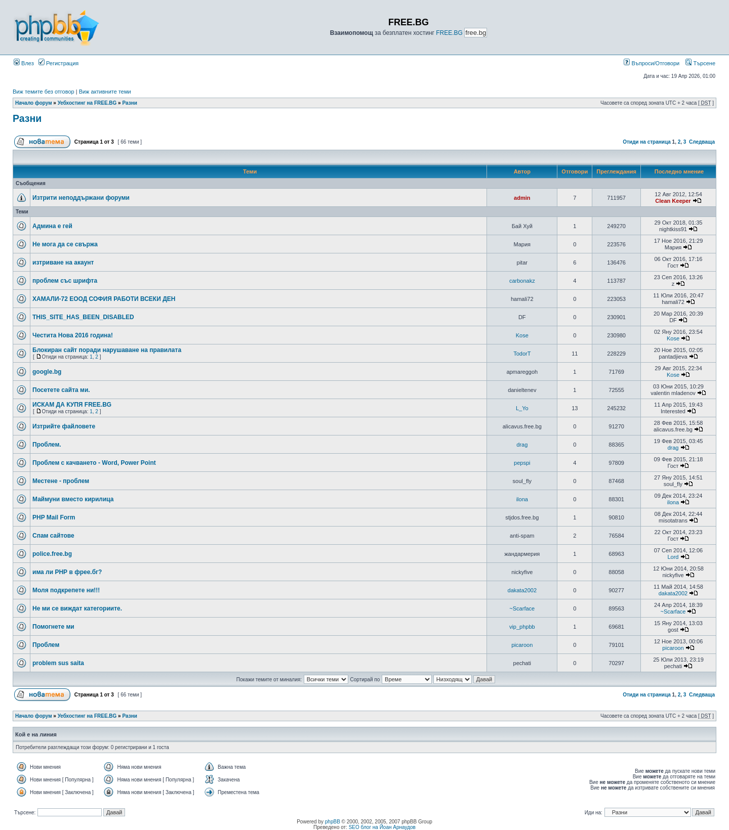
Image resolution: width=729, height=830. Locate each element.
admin (522, 198)
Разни (129, 103)
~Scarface (522, 608)
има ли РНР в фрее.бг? (67, 572)
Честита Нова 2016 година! (72, 335)
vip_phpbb (522, 627)
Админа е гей (52, 226)
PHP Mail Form (53, 517)
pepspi (522, 463)
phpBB (332, 821)
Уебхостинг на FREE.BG (87, 103)
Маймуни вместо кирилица (73, 499)
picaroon (522, 645)
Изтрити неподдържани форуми (81, 197)
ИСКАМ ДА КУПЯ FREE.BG (71, 404)
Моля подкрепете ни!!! (66, 590)
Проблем (45, 644)
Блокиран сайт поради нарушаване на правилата (106, 350)
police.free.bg (52, 553)
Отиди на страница (647, 142)
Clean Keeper (673, 201)
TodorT (522, 354)
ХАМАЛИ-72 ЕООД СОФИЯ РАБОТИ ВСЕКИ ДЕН (103, 298)
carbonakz (522, 281)
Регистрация (58, 63)
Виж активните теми (105, 92)
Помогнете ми (53, 626)
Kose (522, 335)
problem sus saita (58, 663)
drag (522, 445)
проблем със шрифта (64, 280)
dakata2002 (522, 590)
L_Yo (522, 408)
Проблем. (46, 444)
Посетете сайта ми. (61, 390)
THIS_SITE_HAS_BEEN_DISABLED (83, 317)
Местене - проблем (60, 481)
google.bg (46, 371)
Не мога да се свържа (65, 244)
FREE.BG (449, 32)
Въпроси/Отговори (651, 63)
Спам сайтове (53, 535)
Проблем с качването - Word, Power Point (94, 462)
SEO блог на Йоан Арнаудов (382, 827)
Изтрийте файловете (63, 426)
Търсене (700, 63)
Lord (672, 557)
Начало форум (33, 103)
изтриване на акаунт (63, 262)
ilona (522, 499)
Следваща (702, 142)
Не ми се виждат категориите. (77, 608)
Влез (24, 63)
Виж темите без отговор (43, 92)
